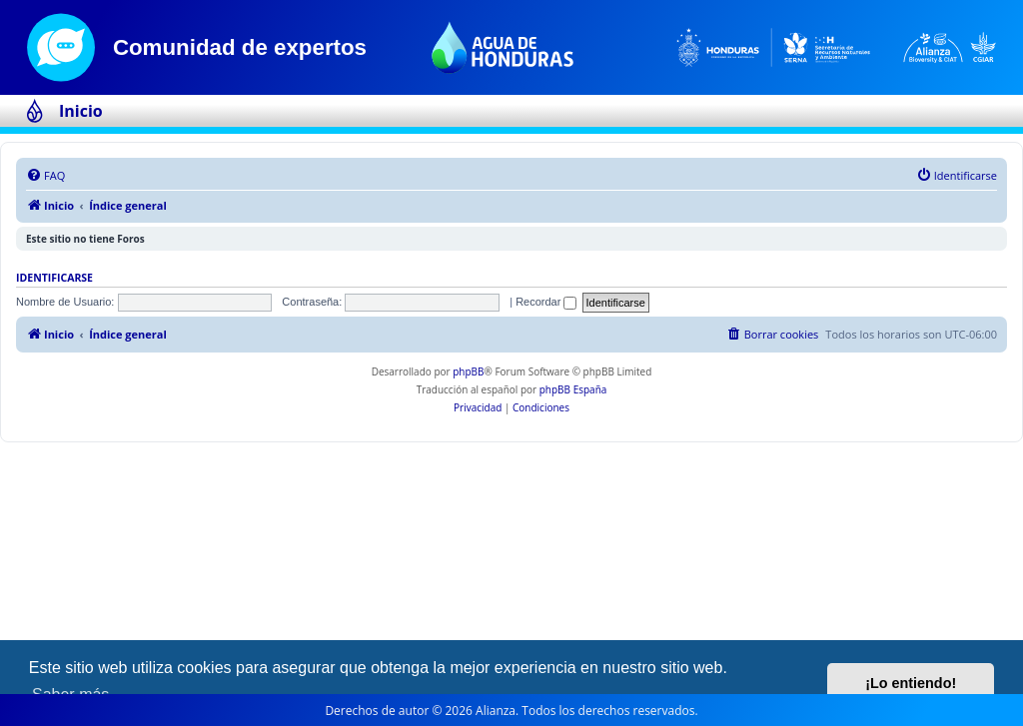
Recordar (545, 302)
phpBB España (573, 389)
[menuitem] (45, 176)
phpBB (468, 371)
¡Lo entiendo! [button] (910, 683)
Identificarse (54, 278)
